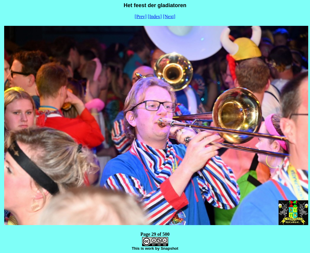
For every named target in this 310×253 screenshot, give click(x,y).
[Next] (169, 16)
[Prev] (141, 16)
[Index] (155, 16)
